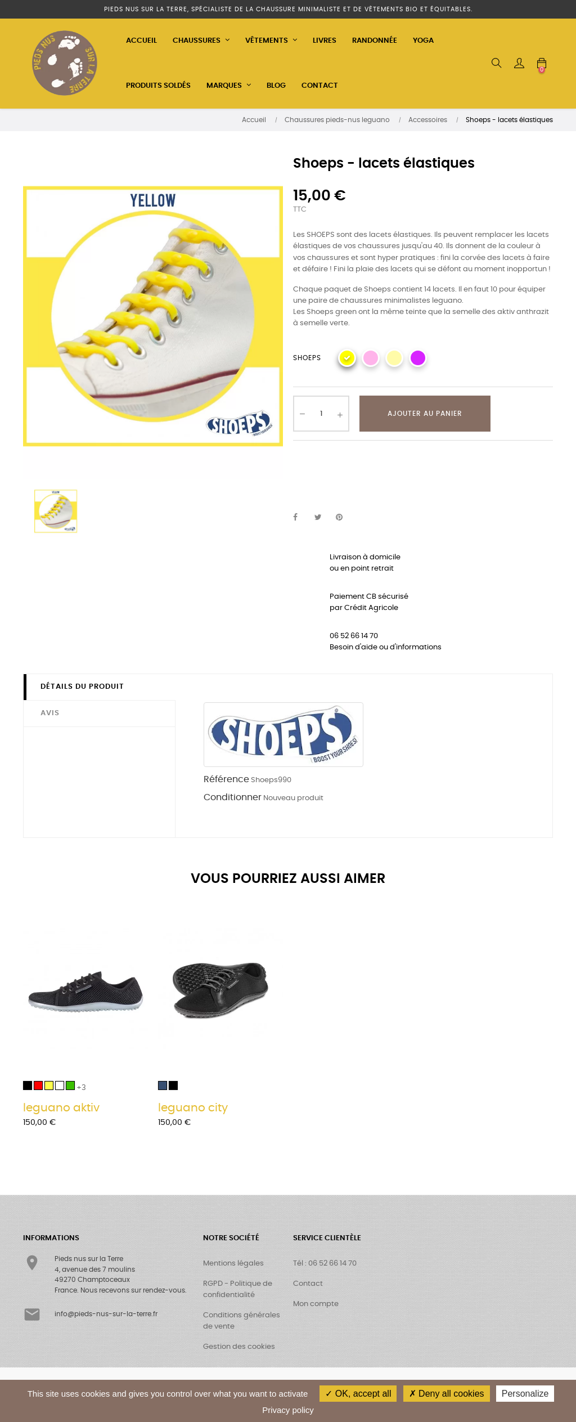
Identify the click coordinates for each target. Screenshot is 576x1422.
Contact (308, 1284)
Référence (226, 779)
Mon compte (316, 1304)
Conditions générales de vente (241, 1321)
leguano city (193, 1108)
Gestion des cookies (239, 1347)
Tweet (322, 518)
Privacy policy (288, 1410)
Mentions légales (233, 1263)
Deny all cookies (446, 1393)
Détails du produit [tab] (82, 686)
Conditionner (233, 797)
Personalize (525, 1393)
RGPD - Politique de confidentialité (237, 1289)
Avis (50, 713)
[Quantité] (321, 413)
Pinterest (344, 518)
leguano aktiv (61, 1108)
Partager (301, 518)
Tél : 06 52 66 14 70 (325, 1263)
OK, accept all (358, 1393)
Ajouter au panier (425, 413)
